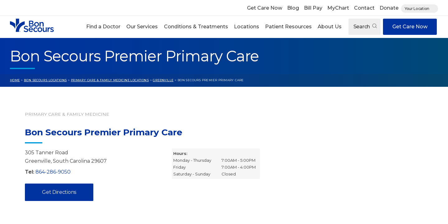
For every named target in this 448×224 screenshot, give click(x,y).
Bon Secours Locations (45, 80)
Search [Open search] (365, 27)
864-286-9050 (53, 172)
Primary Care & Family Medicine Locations (110, 80)
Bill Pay (313, 8)
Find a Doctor (103, 27)
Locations (246, 27)
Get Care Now (264, 8)
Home (15, 80)
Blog (293, 8)
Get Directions (59, 192)
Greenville (163, 80)
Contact (364, 8)
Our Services (142, 27)
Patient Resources (288, 27)
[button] (103, 27)
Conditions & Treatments (196, 27)
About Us (330, 27)
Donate (389, 8)
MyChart (338, 8)
